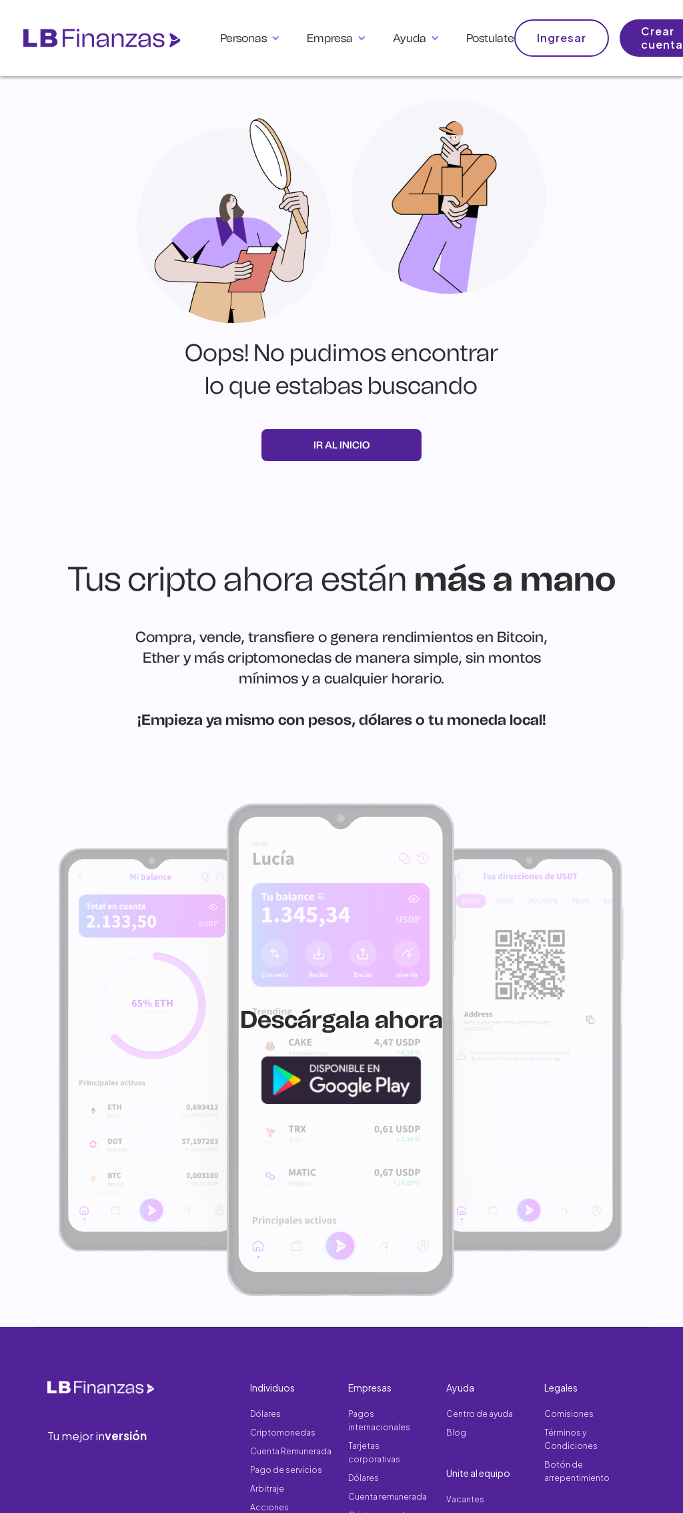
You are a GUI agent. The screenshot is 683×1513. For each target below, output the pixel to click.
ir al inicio (341, 445)
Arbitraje (267, 1489)
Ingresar (561, 38)
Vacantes (465, 1499)
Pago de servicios (286, 1470)
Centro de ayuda (479, 1414)
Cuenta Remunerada (290, 1451)
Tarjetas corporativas (374, 1452)
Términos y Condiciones (571, 1439)
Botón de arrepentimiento (577, 1471)
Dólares (265, 1414)
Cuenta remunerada (387, 1497)
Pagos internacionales (379, 1420)
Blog (456, 1433)
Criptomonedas (282, 1433)
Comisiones (569, 1414)
